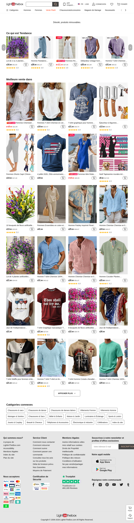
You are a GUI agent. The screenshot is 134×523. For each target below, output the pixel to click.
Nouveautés (110, 10)
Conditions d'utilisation (72, 461)
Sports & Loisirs (114, 416)
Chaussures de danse (37, 410)
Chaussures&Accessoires (70, 10)
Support (130, 518)
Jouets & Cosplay (15, 422)
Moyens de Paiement (42, 470)
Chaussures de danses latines (63, 410)
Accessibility (8, 448)
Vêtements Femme (88, 410)
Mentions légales (10, 451)
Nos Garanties (39, 467)
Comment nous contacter (44, 442)
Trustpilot (68, 476)
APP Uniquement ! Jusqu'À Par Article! (71, 4)
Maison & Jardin (73, 416)
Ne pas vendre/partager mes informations (72, 465)
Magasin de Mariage (93, 10)
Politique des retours (71, 458)
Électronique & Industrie (83, 422)
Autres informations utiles (73, 442)
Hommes (27, 10)
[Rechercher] (39, 4)
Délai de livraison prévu (43, 464)
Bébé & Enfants (55, 416)
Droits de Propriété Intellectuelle (70, 450)
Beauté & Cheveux (34, 422)
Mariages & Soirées (16, 416)
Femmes (38, 10)
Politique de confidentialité (73, 454)
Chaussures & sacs (16, 410)
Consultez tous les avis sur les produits (43, 459)
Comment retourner (41, 445)
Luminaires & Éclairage (94, 416)
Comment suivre (40, 448)
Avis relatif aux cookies (72, 445)
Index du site (117, 422)
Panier (130, 508)
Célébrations (102, 422)
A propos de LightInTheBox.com (11, 443)
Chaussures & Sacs (36, 416)
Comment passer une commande (42, 453)
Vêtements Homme (108, 410)
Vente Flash (51, 10)
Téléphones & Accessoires (57, 422)
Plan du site (8, 458)
